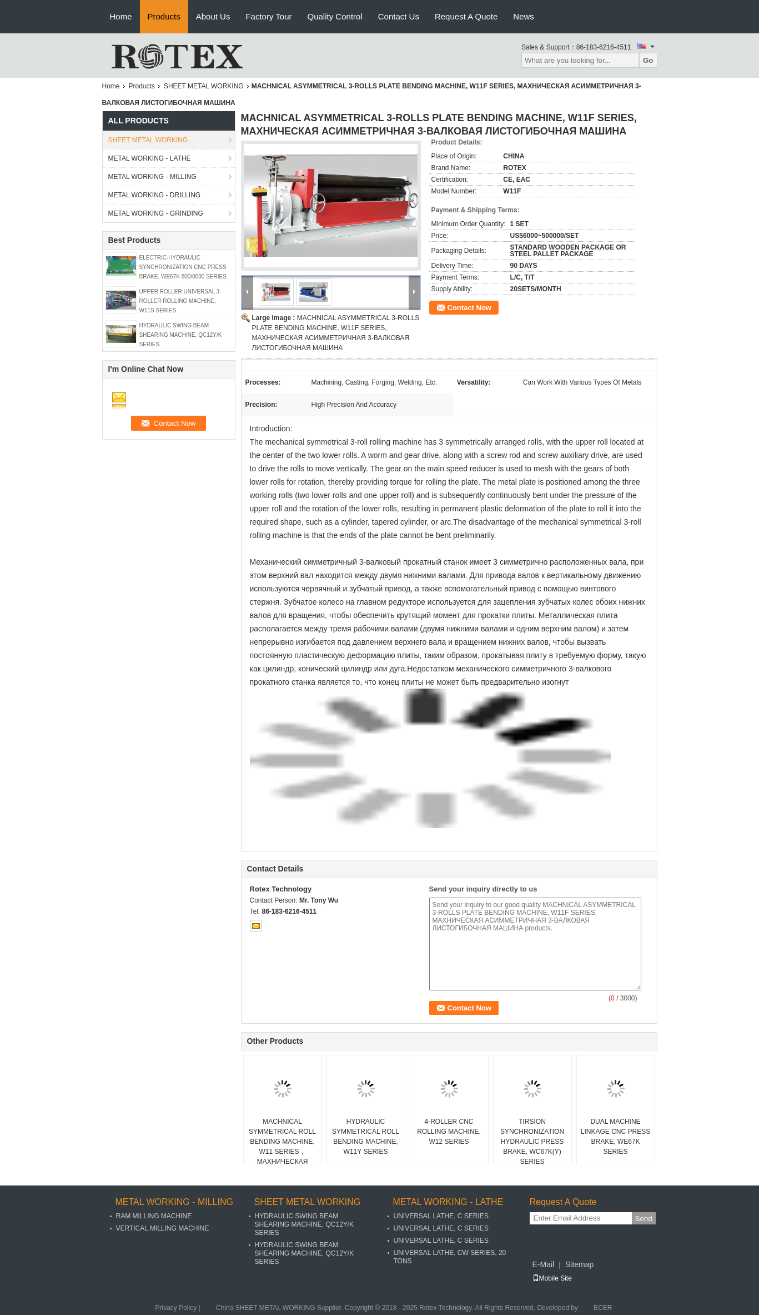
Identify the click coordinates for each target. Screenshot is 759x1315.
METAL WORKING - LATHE (149, 158)
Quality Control (335, 16)
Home (121, 16)
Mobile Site (552, 1278)
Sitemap (579, 1264)
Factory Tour (268, 16)
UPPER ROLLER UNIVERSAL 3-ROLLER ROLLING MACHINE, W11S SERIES (180, 300)
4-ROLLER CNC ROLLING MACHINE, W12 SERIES (449, 1131)
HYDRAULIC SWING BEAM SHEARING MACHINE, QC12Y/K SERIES (180, 334)
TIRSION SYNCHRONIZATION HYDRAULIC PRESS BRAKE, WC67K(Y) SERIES (532, 1141)
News (523, 16)
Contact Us (398, 16)
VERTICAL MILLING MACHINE (162, 1228)
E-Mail (543, 1264)
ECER (603, 1308)
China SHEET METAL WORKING (265, 1308)
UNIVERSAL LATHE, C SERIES (441, 1216)
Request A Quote (466, 16)
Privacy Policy (176, 1308)
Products (164, 16)
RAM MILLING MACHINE (154, 1216)
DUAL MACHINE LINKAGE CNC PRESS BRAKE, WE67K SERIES (615, 1136)
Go (648, 60)
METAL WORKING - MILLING (152, 177)
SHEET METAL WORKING (204, 86)
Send (643, 1218)
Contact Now (469, 307)
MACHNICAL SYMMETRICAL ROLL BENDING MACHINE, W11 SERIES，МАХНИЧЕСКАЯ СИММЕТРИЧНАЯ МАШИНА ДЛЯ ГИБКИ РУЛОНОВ (282, 1157)
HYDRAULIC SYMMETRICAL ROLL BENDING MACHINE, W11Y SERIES (365, 1136)
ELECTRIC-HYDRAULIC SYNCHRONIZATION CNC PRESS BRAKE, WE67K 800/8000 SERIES (183, 267)
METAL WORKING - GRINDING (155, 213)
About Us (213, 16)
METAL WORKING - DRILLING (154, 195)
